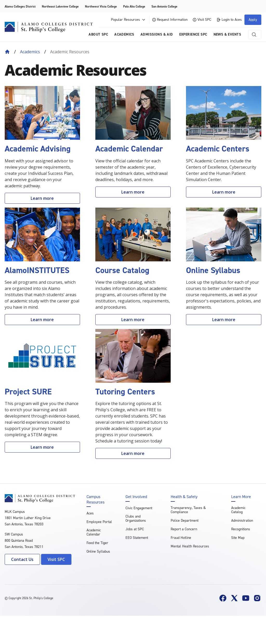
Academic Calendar (94, 532)
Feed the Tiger (97, 542)
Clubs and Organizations (135, 518)
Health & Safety (184, 496)
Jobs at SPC (134, 529)
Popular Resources (128, 19)
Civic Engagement (138, 508)
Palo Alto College (134, 6)
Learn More (241, 496)
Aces (90, 513)
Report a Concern (184, 529)
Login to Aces (229, 19)
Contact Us (22, 559)
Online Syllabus (98, 551)
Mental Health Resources (190, 546)
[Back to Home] (7, 52)
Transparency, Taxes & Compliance (188, 509)
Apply (253, 19)
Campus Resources (95, 499)
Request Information (170, 19)
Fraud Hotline (181, 537)
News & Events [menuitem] (227, 34)
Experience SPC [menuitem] (193, 34)
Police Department (184, 520)
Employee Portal (99, 521)
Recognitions (240, 529)
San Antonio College (164, 6)
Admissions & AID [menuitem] (157, 34)
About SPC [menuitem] (98, 34)
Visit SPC (202, 19)
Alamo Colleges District (20, 6)
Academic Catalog (238, 509)
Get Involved (136, 496)
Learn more (42, 198)
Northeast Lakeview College (60, 6)
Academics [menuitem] (124, 34)
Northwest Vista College (101, 6)
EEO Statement (136, 537)
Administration (242, 520)
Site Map (237, 537)
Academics (30, 52)
